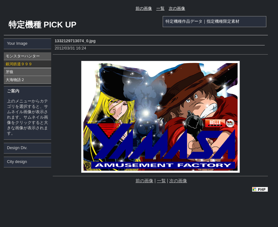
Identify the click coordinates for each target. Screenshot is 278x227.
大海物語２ (15, 80)
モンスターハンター (23, 56)
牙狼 (9, 72)
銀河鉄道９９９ (19, 64)
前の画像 (144, 8)
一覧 (160, 8)
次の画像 (177, 8)
